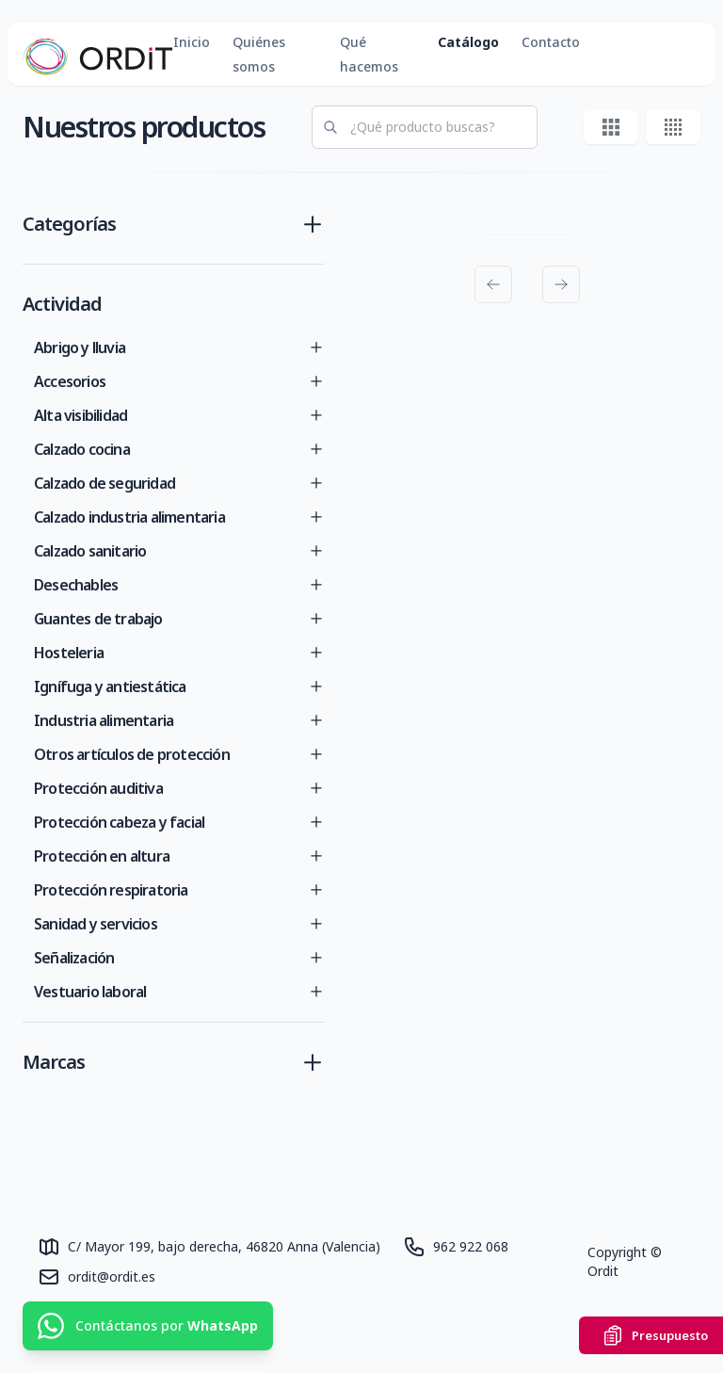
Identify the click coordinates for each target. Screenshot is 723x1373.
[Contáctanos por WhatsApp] (148, 1325)
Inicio (191, 42)
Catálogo (468, 42)
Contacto (551, 42)
